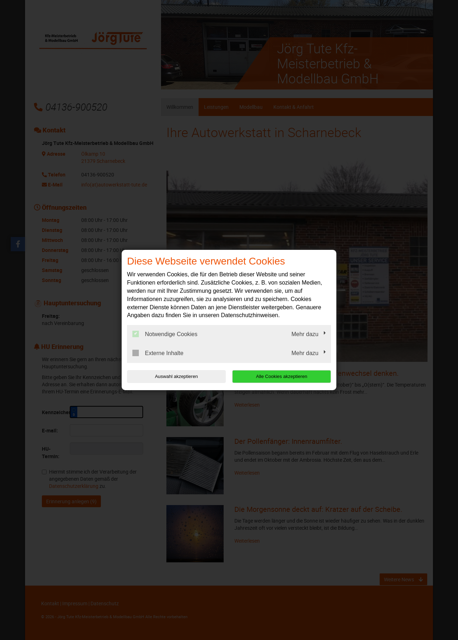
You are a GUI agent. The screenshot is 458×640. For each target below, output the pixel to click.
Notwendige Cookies (165, 334)
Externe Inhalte (158, 353)
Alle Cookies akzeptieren (285, 376)
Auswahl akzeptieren (172, 376)
